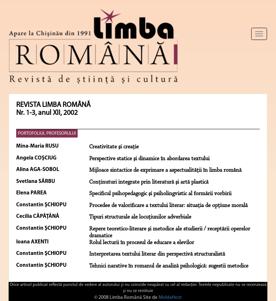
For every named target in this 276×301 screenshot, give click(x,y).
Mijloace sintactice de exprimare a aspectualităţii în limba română (165, 170)
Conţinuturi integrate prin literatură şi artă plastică (148, 182)
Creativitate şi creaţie (114, 147)
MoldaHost (170, 297)
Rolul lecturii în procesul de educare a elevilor (141, 243)
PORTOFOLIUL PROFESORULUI (47, 133)
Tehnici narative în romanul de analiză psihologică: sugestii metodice (168, 266)
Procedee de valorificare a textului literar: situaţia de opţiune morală (168, 205)
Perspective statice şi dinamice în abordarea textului (149, 159)
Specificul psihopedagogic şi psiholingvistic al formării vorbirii (160, 194)
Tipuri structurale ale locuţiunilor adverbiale (140, 217)
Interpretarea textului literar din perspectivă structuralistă (157, 254)
